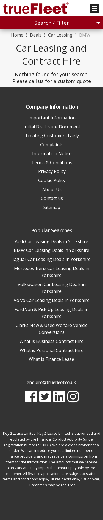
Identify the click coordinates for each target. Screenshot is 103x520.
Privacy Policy (52, 171)
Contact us (52, 198)
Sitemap (51, 207)
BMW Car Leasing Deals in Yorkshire (51, 250)
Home (17, 34)
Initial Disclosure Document (51, 127)
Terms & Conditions (51, 162)
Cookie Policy (51, 180)
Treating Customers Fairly (52, 136)
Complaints (51, 145)
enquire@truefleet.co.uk (51, 382)
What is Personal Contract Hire (51, 350)
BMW (84, 35)
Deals (35, 35)
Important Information (52, 118)
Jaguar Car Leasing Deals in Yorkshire (52, 259)
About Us (52, 189)
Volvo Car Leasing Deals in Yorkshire (52, 300)
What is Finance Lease (51, 359)
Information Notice (52, 153)
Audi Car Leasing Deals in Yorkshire (51, 241)
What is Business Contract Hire (51, 341)
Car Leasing (60, 35)
